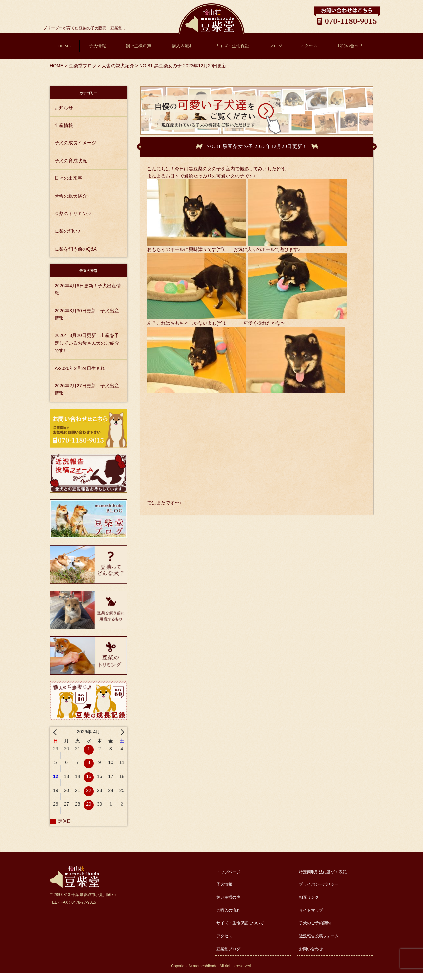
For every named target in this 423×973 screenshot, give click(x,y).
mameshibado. (206, 966)
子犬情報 (97, 45)
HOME (64, 45)
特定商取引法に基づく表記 (323, 872)
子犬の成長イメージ (75, 142)
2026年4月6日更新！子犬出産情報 (88, 289)
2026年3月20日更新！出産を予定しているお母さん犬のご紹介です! (87, 343)
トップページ (228, 872)
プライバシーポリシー (319, 884)
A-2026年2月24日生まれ (80, 368)
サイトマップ (311, 910)
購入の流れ (182, 45)
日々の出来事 (68, 178)
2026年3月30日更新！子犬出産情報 (87, 314)
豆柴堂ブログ (228, 949)
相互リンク (309, 897)
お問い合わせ (350, 45)
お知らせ (64, 107)
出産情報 (64, 125)
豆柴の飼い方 (68, 231)
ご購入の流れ (228, 910)
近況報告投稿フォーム (319, 936)
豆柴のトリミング (73, 213)
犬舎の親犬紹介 (71, 196)
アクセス (308, 45)
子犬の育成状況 (71, 160)
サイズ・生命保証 (232, 45)
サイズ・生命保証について (240, 923)
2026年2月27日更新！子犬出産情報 (87, 389)
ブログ (275, 45)
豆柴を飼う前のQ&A (76, 249)
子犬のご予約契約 (315, 923)
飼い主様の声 (138, 45)
